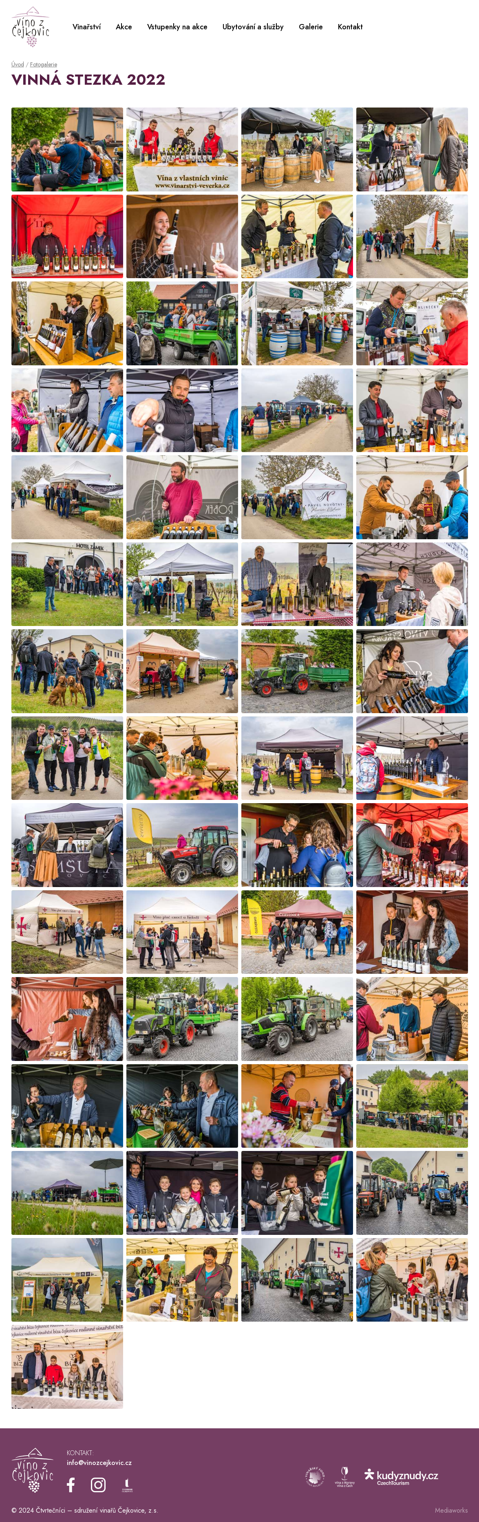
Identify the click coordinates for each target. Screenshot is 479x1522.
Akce (124, 27)
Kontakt (350, 27)
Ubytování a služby (253, 27)
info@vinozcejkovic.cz (99, 1462)
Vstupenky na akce (177, 27)
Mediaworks (451, 1510)
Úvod (17, 64)
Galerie (311, 27)
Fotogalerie (43, 64)
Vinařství (87, 27)
